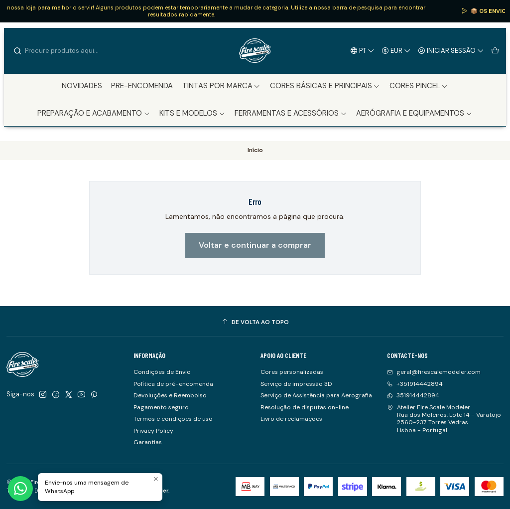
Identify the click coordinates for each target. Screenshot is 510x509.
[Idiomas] (362, 50)
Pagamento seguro (161, 407)
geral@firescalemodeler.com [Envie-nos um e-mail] (434, 372)
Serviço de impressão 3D (296, 384)
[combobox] (64, 51)
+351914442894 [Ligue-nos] (415, 384)
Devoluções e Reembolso (170, 395)
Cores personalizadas (291, 372)
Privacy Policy (153, 431)
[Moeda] (396, 50)
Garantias (147, 442)
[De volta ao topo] (255, 323)
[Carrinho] (495, 50)
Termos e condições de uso (173, 419)
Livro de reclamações (291, 419)
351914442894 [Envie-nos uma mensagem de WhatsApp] (413, 395)
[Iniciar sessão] (451, 50)
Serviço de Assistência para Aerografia (316, 395)
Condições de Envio (162, 372)
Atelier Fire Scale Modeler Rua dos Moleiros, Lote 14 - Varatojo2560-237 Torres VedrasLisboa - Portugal (444, 418)
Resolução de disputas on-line (304, 407)
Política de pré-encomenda (173, 384)
